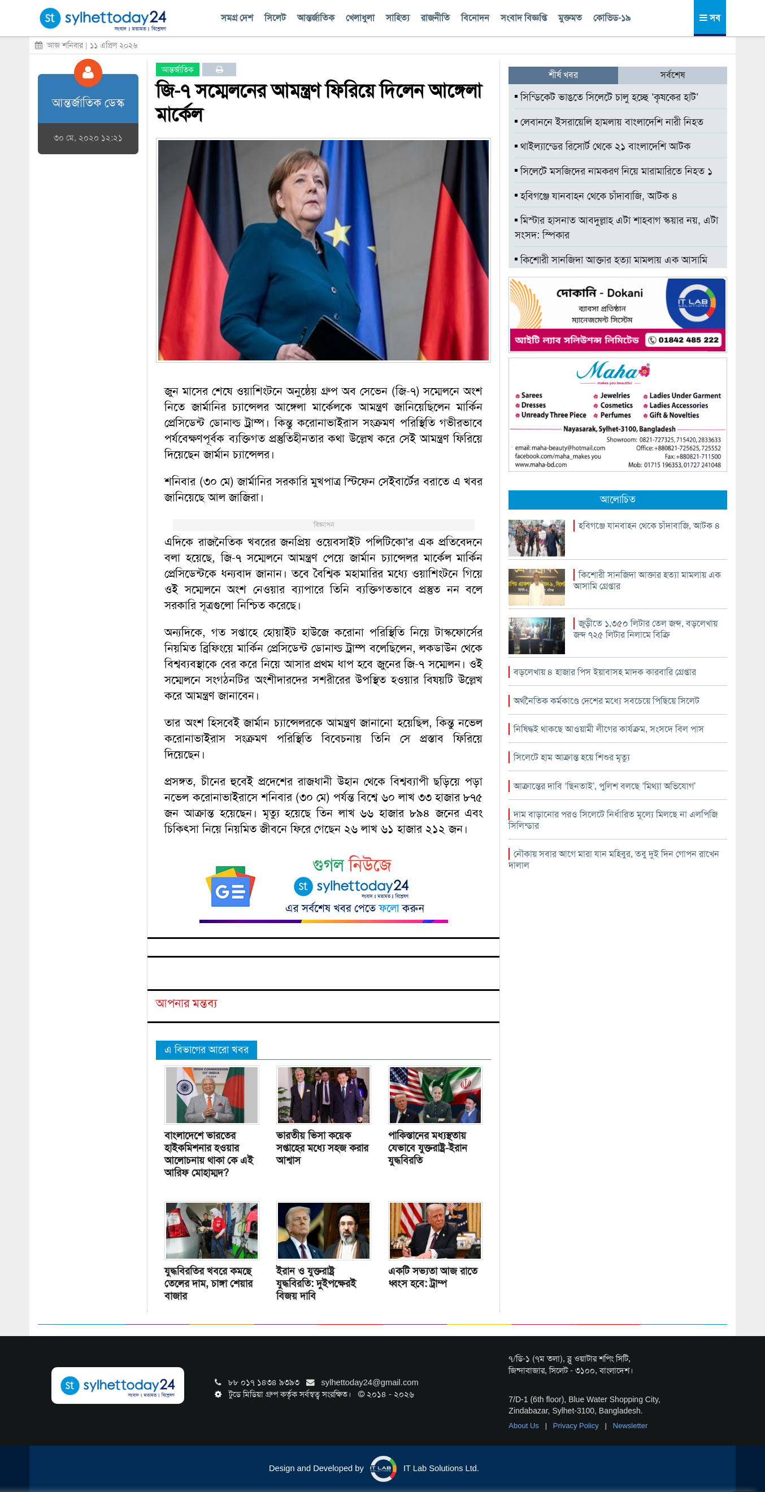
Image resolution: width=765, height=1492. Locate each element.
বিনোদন (475, 18)
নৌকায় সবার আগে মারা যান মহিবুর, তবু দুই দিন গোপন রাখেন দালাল (613, 859)
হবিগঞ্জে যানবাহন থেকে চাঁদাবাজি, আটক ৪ (596, 196)
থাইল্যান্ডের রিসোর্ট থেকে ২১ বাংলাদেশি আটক (602, 146)
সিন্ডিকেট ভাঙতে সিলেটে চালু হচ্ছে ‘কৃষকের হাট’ (606, 97)
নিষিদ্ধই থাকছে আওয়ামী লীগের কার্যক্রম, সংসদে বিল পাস (609, 729)
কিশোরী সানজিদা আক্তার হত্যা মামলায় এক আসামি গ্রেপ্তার (611, 267)
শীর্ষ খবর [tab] (563, 75)
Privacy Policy (577, 1425)
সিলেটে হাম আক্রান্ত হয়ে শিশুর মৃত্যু (572, 757)
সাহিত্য (398, 18)
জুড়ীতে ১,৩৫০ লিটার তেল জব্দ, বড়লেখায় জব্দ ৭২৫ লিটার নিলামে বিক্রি (645, 629)
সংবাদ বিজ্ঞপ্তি (524, 18)
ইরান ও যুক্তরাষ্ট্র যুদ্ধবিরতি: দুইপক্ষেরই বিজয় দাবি (316, 1283)
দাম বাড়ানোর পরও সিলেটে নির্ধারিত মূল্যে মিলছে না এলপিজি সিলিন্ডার (613, 820)
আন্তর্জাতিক (315, 18)
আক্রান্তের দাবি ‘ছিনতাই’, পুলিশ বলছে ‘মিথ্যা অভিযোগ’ (605, 786)
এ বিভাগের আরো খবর (206, 1049)
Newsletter (630, 1425)
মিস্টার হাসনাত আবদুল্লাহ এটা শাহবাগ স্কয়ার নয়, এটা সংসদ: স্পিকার (616, 228)
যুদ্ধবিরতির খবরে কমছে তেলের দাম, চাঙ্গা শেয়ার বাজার (208, 1283)
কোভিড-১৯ (612, 18)
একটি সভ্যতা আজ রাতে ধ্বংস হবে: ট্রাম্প (432, 1277)
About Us (524, 1425)
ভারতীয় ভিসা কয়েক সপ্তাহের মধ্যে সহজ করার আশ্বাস (322, 1148)
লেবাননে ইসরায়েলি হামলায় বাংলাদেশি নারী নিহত (609, 122)
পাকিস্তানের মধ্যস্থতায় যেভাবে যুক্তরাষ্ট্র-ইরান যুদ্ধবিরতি (427, 1148)
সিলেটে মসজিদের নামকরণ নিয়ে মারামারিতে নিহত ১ (613, 171)
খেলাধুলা (360, 18)
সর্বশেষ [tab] (672, 75)
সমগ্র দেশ (237, 18)
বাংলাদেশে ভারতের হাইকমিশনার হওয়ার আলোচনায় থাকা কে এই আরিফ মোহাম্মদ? (208, 1154)
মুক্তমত (570, 18)
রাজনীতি (435, 18)
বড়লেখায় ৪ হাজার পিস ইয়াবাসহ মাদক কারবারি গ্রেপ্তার (605, 672)
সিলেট (275, 18)
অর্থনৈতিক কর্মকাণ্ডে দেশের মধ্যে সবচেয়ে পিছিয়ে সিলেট (606, 701)
